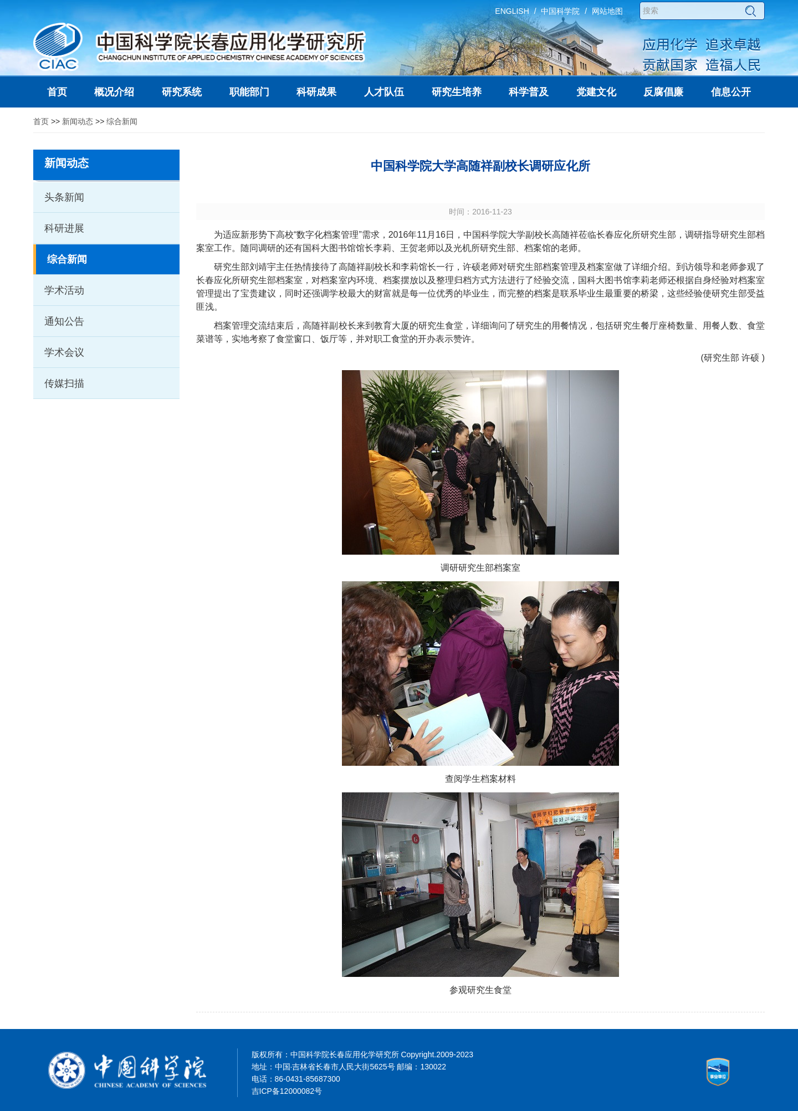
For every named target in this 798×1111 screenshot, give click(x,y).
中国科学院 (560, 11)
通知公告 (64, 321)
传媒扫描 (64, 383)
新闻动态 (77, 121)
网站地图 (607, 11)
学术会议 (64, 352)
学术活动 (64, 290)
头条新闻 (64, 197)
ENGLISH (512, 11)
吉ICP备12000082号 (287, 1091)
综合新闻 (121, 121)
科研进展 (64, 228)
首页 (41, 121)
